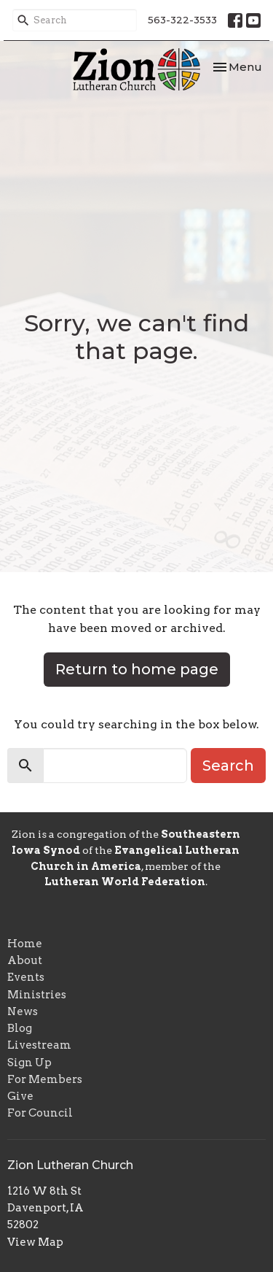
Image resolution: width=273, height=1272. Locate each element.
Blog (19, 1028)
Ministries (36, 994)
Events (25, 977)
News (22, 1011)
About (24, 960)
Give (20, 1096)
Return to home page (136, 669)
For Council (40, 1112)
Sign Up (29, 1062)
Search (228, 765)
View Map (35, 1242)
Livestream (39, 1045)
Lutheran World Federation (124, 881)
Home (24, 943)
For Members (44, 1079)
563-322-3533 (182, 20)
